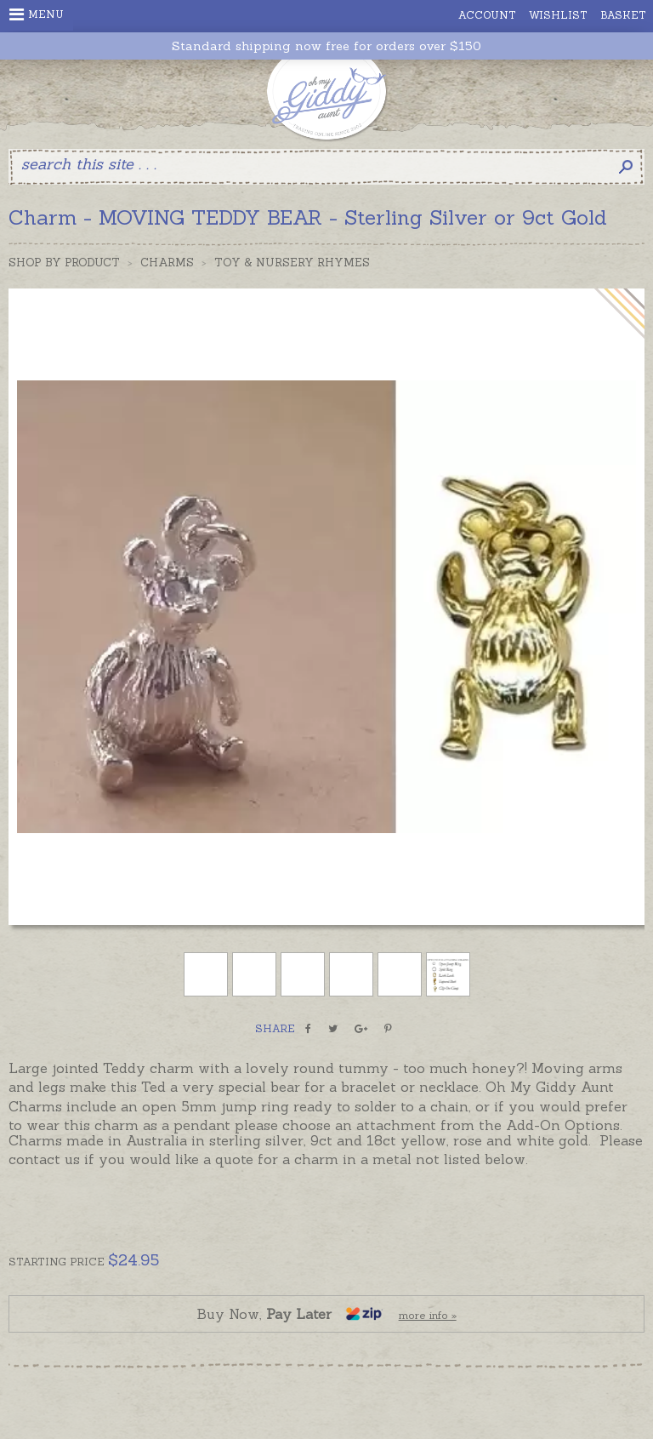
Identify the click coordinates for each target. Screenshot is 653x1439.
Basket (623, 15)
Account (487, 15)
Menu (36, 14)
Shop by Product (64, 262)
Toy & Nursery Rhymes (292, 262)
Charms (167, 262)
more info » (428, 1315)
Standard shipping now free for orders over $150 (326, 46)
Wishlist (558, 15)
